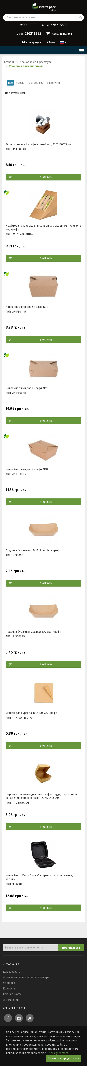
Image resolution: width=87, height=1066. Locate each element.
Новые (20, 83)
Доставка (9, 983)
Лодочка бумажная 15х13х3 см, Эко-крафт (33, 550)
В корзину (46, 177)
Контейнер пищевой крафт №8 (27, 469)
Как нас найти (12, 994)
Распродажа (35, 83)
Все (10, 83)
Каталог (9, 62)
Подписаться (71, 947)
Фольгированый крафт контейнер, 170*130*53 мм (38, 144)
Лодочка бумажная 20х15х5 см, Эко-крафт (33, 632)
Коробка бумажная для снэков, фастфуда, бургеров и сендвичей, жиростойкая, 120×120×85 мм (41, 796)
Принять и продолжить (63, 1058)
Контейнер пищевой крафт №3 (27, 388)
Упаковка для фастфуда (36, 62)
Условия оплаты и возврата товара (26, 977)
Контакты (9, 988)
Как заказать (11, 971)
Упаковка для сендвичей (26, 66)
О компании (11, 999)
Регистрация (31, 42)
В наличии (53, 83)
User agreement (57, 1053)
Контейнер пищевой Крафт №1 (27, 307)
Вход (50, 42)
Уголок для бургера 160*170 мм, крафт (31, 713)
